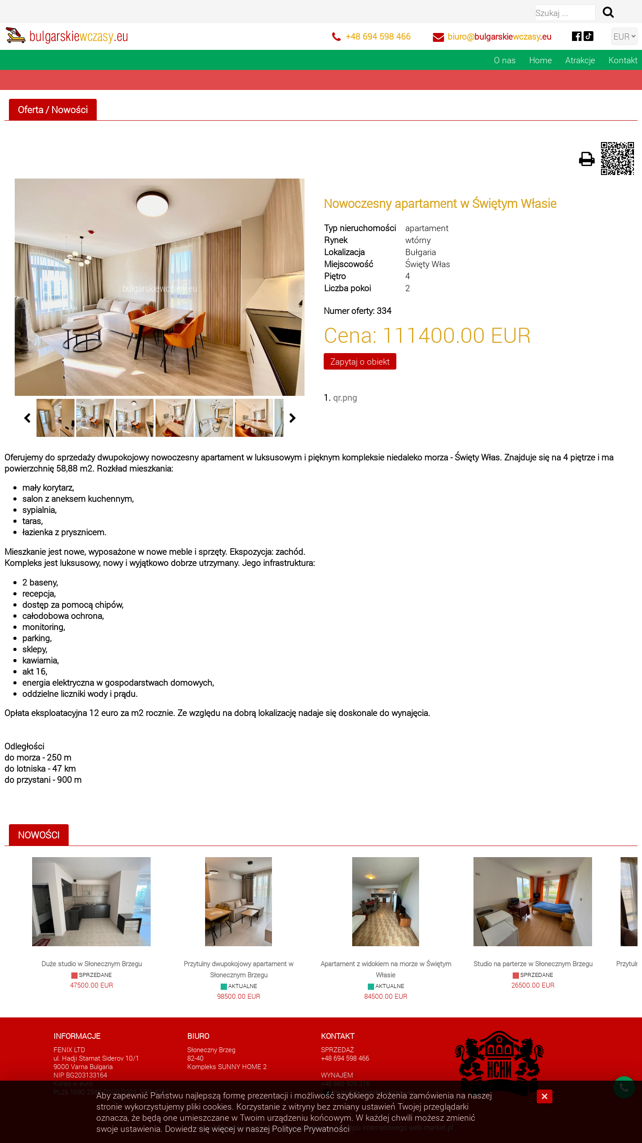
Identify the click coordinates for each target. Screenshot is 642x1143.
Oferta (30, 109)
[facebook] (576, 35)
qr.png (345, 397)
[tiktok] (588, 35)
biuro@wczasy (499, 36)
